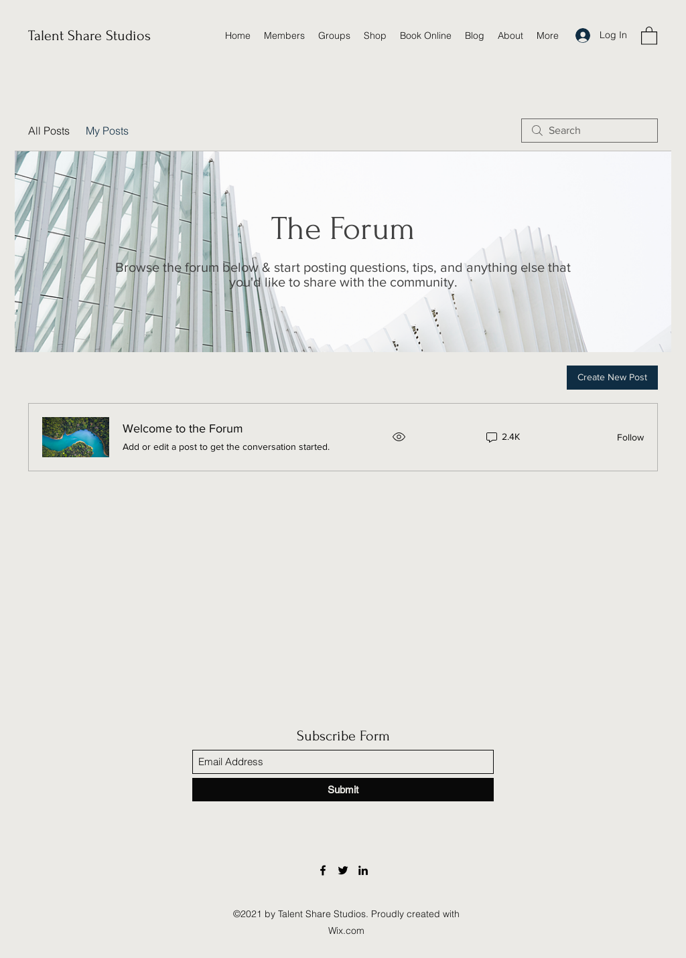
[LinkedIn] (363, 870)
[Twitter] (343, 870)
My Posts (107, 130)
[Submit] (343, 789)
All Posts (49, 130)
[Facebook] (323, 870)
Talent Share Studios (89, 35)
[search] (589, 130)
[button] (649, 35)
